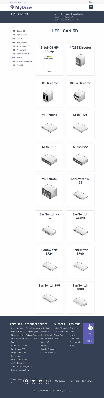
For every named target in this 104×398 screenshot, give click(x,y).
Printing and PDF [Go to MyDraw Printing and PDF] (18, 349)
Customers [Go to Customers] (74, 338)
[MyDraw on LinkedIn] (40, 381)
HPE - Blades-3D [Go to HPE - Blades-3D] (18, 31)
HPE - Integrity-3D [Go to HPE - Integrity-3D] (19, 42)
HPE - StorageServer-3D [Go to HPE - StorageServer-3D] (22, 61)
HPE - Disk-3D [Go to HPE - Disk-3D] (17, 38)
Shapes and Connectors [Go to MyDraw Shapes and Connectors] (21, 335)
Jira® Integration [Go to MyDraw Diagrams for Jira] (18, 363)
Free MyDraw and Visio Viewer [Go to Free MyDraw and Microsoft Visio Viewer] (37, 328)
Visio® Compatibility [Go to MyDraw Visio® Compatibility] (19, 359)
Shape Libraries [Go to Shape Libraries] (77, 14)
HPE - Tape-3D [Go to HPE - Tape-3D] (17, 65)
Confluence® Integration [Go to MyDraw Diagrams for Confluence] (21, 366)
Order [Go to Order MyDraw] (43, 324)
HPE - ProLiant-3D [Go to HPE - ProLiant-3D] (19, 50)
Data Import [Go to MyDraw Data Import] (16, 356)
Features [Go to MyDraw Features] (16, 324)
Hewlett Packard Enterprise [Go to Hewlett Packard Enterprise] (64, 20)
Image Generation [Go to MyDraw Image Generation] (18, 352)
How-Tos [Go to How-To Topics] (59, 335)
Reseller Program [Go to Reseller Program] (48, 349)
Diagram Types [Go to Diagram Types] (32, 331)
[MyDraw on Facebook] (26, 381)
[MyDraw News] (48, 381)
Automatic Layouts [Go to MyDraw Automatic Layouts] (19, 345)
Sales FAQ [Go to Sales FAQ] (45, 342)
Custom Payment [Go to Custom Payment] (48, 352)
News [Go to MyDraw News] (72, 335)
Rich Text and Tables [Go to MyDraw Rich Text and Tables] (20, 338)
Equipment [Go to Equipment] (69, 17)
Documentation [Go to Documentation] (61, 331)
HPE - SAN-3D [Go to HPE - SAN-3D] (17, 57)
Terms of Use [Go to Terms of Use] (88, 381)
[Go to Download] (88, 333)
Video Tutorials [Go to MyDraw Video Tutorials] (61, 328)
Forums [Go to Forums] (58, 338)
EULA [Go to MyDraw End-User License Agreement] (72, 345)
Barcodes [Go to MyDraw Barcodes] (15, 342)
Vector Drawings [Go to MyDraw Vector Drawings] (18, 331)
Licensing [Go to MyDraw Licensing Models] (45, 328)
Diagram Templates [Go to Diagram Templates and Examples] (34, 335)
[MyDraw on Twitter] (33, 381)
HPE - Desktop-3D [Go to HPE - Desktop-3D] (19, 35)
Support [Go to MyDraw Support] (59, 324)
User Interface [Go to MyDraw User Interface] (17, 328)
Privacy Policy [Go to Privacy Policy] (74, 381)
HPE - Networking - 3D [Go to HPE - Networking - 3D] (21, 46)
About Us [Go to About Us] (74, 324)
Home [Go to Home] (56, 14)
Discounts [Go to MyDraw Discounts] (45, 331)
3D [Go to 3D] (77, 20)
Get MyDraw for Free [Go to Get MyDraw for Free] (49, 335)
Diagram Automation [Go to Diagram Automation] (20, 370)
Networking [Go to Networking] (58, 17)
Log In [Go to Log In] (91, 2)
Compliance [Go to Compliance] (75, 331)
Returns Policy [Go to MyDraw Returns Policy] (47, 338)
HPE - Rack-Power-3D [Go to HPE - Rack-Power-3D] (21, 54)
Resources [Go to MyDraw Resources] (65, 14)
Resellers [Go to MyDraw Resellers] (44, 345)
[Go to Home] (21, 7)
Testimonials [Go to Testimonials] (75, 342)
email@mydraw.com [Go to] (18, 2)
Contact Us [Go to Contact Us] (74, 328)
